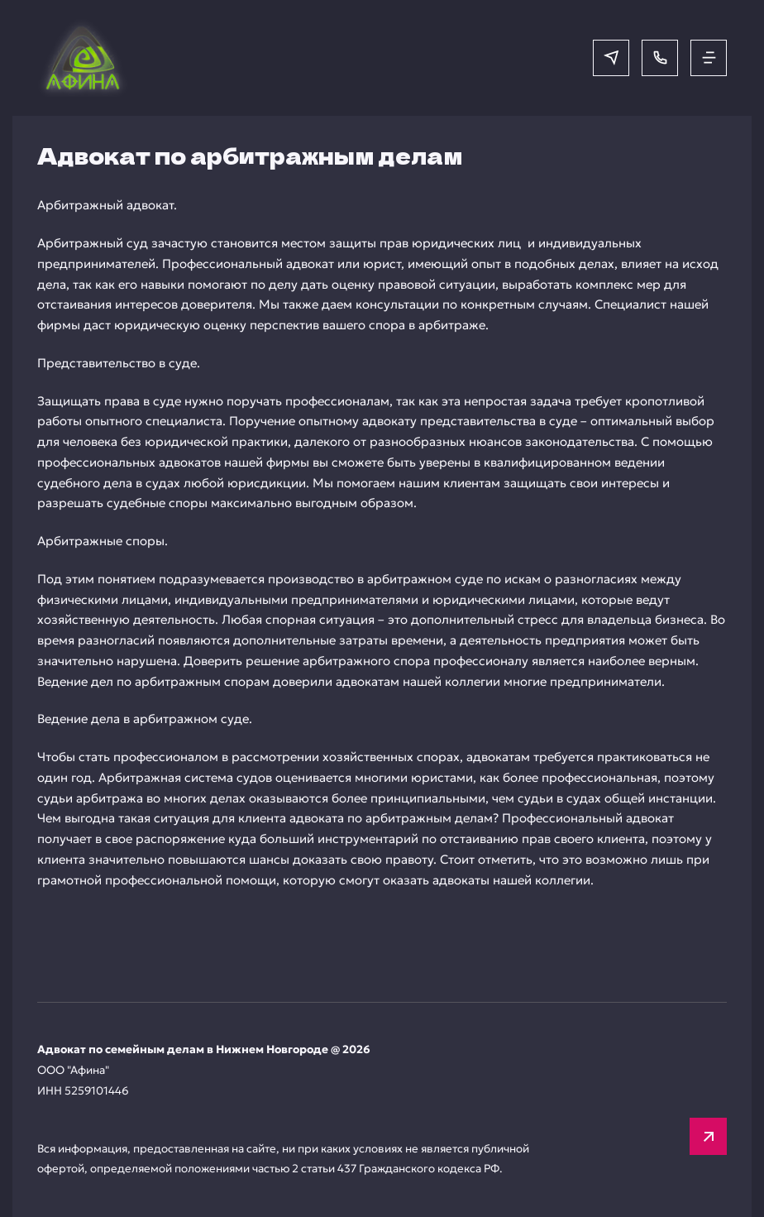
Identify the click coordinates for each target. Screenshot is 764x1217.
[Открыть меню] (708, 58)
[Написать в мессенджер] (611, 58)
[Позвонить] (660, 58)
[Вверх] (708, 1136)
